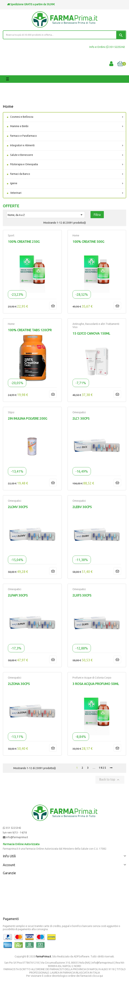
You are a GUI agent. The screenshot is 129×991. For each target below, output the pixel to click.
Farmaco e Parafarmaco (23, 135)
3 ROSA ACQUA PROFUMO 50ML (95, 684)
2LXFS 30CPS (81, 595)
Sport (11, 235)
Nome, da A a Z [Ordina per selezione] (46, 215)
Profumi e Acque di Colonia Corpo (91, 677)
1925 (102, 767)
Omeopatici (79, 412)
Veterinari (15, 192)
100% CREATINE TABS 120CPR (30, 330)
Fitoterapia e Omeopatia (24, 164)
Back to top (109, 780)
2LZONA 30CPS (19, 684)
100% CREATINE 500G (88, 241)
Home (8, 106)
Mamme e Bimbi (19, 126)
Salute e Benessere (21, 154)
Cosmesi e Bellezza (21, 116)
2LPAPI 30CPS (18, 595)
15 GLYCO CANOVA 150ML (91, 333)
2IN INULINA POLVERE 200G (27, 418)
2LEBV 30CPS (82, 507)
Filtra (97, 214)
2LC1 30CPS (80, 418)
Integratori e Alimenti (22, 145)
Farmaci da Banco (20, 173)
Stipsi (11, 412)
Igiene (13, 183)
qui (101, 975)
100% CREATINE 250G (24, 241)
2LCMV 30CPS (18, 507)
